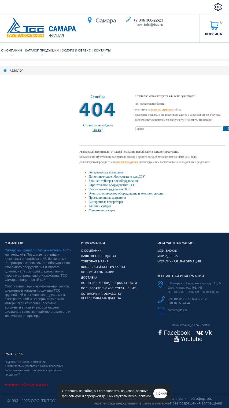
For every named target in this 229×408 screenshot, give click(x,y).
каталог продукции (126, 162)
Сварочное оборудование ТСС (110, 189)
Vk (207, 332)
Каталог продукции (42, 50)
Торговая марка (95, 261)
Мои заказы (167, 250)
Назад (97, 130)
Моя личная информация (179, 261)
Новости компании (97, 272)
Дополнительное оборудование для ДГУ (117, 176)
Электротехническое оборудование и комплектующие (126, 193)
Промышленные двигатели (107, 197)
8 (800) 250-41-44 (179, 303)
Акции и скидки (100, 206)
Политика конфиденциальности (109, 283)
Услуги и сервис (76, 50)
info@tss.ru (153, 25)
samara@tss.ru (177, 310)
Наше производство (98, 256)
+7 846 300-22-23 (148, 20)
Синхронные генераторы (106, 202)
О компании (11, 50)
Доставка (89, 277)
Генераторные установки (106, 172)
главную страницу (162, 109)
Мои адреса (167, 256)
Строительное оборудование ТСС (112, 185)
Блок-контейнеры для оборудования (114, 181)
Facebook (176, 332)
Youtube (191, 338)
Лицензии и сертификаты (103, 266)
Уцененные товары (102, 210)
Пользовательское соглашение (108, 288)
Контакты (102, 50)
